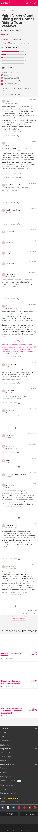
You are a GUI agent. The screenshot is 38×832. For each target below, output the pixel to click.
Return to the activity (8, 10)
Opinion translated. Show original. (11, 131)
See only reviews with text (12, 94)
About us (3, 732)
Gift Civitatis (4, 745)
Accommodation (6, 785)
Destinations (5, 752)
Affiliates (3, 772)
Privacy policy (24, 830)
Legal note (18, 830)
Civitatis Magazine (7, 757)
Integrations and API (8, 781)
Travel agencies (6, 777)
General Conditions (11, 830)
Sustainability (5, 741)
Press (2, 737)
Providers (3, 768)
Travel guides (5, 761)
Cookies (29, 830)
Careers (3, 789)
